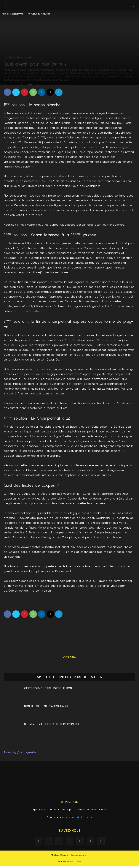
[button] (134, 5)
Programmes (18, 14)
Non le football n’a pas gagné (46, 706)
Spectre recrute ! (79, 855)
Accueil (5, 14)
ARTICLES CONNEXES (54, 677)
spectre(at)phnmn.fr (80, 817)
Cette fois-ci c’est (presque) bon (48, 688)
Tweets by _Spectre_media (20, 752)
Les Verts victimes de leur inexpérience (52, 724)
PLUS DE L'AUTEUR (88, 677)
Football (28, 58)
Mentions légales (59, 855)
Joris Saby (69, 657)
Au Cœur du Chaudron (39, 14)
